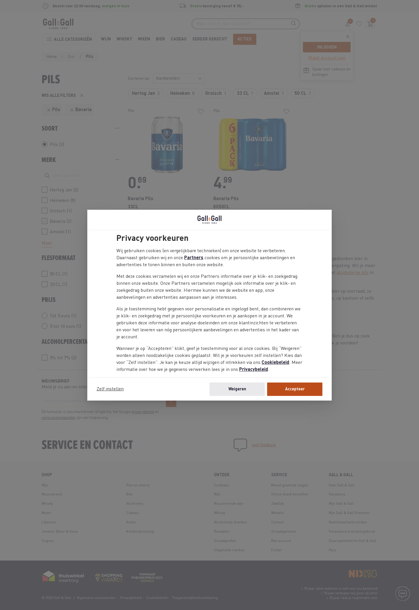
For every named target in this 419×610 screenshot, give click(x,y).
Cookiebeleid (275, 362)
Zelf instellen (110, 389)
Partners (193, 258)
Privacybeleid (253, 369)
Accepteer (295, 389)
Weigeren (237, 389)
